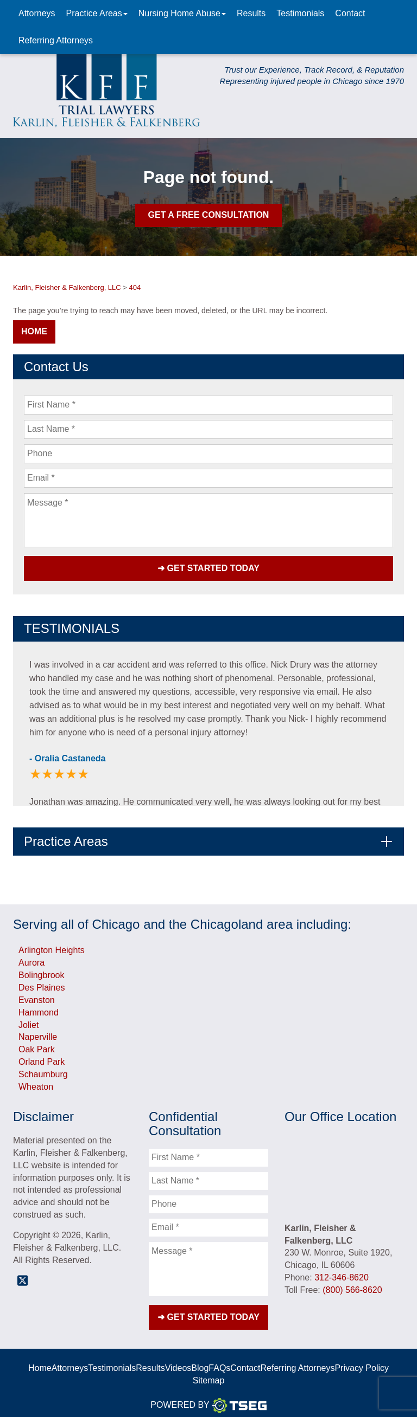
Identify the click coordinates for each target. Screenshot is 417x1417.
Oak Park (36, 1045)
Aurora (31, 958)
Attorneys (36, 13)
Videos (178, 1358)
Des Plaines (41, 982)
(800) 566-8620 (352, 1285)
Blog (199, 1358)
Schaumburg (43, 1069)
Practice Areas (97, 13)
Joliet (28, 1020)
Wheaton (35, 1081)
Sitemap (209, 1371)
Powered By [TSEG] (208, 1396)
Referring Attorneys (55, 40)
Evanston (36, 995)
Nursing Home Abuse (182, 13)
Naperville (37, 1032)
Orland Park (41, 1057)
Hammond (38, 1007)
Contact (350, 13)
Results (251, 13)
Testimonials (300, 13)
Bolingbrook (41, 970)
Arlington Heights (51, 945)
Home (34, 331)
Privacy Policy (361, 1358)
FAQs (219, 1358)
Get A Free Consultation (208, 214)
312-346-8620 (341, 1272)
